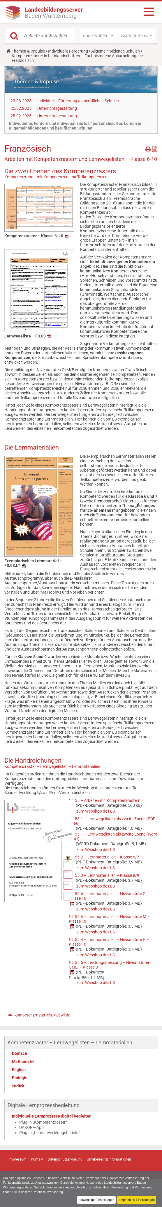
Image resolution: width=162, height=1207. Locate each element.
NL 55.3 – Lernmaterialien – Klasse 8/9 (104, 875)
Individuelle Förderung (68, 51)
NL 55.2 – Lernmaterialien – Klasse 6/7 (104, 857)
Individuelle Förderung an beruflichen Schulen (78, 100)
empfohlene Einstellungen (137, 1199)
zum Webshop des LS (95, 811)
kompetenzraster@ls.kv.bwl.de (42, 1015)
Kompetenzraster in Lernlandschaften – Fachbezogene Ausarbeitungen (76, 55)
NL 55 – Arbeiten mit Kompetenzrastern (104, 800)
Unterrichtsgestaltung (57, 108)
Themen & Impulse (28, 51)
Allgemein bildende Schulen (115, 51)
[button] (98, 35)
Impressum (18, 1159)
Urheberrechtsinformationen (109, 1159)
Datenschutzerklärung (48, 1192)
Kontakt (37, 1159)
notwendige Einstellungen (96, 1199)
